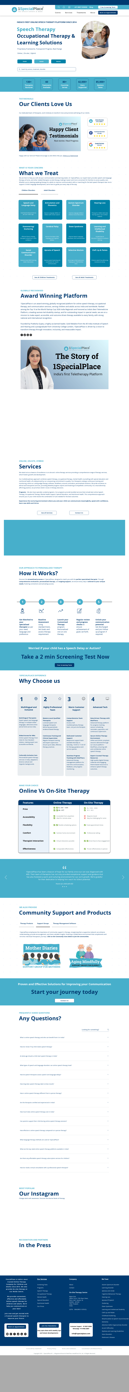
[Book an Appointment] (108, 13)
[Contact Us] (79, 513)
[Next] (123, 877)
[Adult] (41, 61)
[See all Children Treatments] (44, 277)
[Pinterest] (11, 1334)
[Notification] (69, 7)
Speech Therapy (42, 1291)
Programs (40, 1288)
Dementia (105, 1322)
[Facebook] (22, 335)
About (71, 1285)
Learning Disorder (108, 1288)
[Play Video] (50, 134)
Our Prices (40, 1306)
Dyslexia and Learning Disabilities (113, 1331)
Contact (71, 1288)
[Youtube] (7, 1334)
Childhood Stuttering (108, 1316)
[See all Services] (47, 513)
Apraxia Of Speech (108, 1300)
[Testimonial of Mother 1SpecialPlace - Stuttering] (66, 886)
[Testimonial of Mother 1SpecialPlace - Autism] (64, 886)
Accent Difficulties (108, 1328)
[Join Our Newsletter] (49, 1326)
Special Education (43, 1300)
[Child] (24, 61)
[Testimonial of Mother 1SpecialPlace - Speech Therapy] (62, 886)
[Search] (58, 7)
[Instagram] (31, 335)
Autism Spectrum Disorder (110, 1285)
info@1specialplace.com (81, 1334)
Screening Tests (42, 1285)
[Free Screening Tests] (108, 7)
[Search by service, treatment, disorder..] (46, 69)
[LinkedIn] (28, 335)
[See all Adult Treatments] (84, 277)
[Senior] (58, 61)
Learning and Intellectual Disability (113, 1309)
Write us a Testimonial (70, 156)
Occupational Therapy (44, 1294)
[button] (64, 7)
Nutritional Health (43, 1303)
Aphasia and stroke (108, 1291)
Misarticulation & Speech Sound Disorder (113, 1319)
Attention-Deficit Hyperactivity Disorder (113, 1325)
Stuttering (105, 1303)
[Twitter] (25, 335)
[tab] (28, 190)
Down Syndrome (107, 1306)
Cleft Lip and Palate (108, 1312)
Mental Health (42, 1297)
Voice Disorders (107, 1334)
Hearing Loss (106, 1297)
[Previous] (6, 877)
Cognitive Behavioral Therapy (111, 1294)
